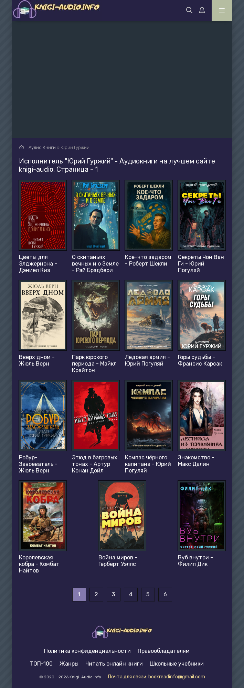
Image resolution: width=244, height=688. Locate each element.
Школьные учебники (177, 663)
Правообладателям (164, 651)
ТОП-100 (41, 663)
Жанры (69, 663)
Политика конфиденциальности (87, 651)
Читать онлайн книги (114, 663)
